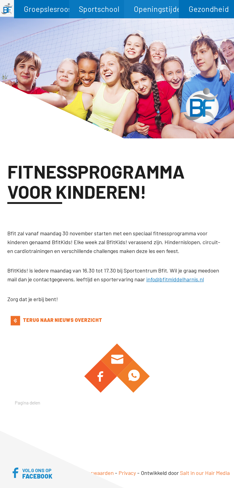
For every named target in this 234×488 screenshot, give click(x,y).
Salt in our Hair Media (205, 472)
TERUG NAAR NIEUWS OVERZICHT (56, 320)
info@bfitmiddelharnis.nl (175, 279)
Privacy (127, 472)
